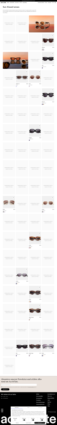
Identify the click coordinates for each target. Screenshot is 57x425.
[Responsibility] (52, 398)
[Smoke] (16, 86)
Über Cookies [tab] (40, 407)
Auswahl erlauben (28, 422)
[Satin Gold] (29, 86)
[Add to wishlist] (52, 36)
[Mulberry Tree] (42, 50)
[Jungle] (29, 320)
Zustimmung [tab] (16, 407)
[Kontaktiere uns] (52, 394)
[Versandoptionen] (40, 404)
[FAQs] (52, 404)
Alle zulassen (40, 422)
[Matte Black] (3, 212)
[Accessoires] (40, 398)
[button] (54, 2)
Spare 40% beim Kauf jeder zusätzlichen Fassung (28, 0)
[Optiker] (52, 402)
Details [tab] (28, 407)
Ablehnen (17, 422)
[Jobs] (52, 400)
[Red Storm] (29, 248)
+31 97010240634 (4, 398)
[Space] (43, 50)
